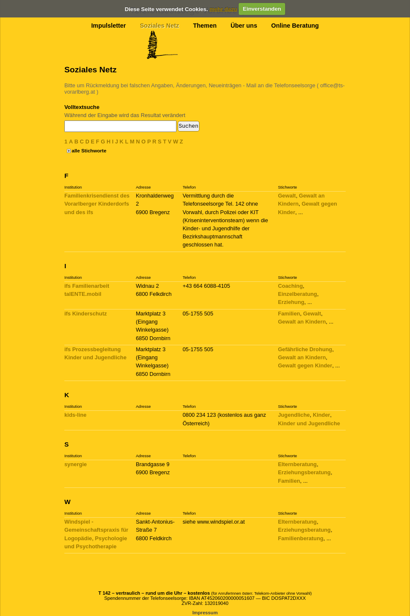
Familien (289, 313)
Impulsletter (108, 25)
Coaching (290, 286)
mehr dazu (223, 9)
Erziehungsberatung (304, 472)
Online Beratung (295, 25)
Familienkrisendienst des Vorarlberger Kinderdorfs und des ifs (97, 203)
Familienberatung (300, 538)
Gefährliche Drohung (305, 349)
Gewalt (287, 195)
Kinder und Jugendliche (309, 423)
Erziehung (291, 302)
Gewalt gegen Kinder (305, 365)
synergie (75, 464)
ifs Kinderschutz (85, 313)
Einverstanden (262, 9)
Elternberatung (297, 464)
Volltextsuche (81, 107)
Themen (205, 25)
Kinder (321, 415)
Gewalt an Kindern (302, 321)
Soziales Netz (159, 25)
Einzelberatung (297, 294)
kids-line (75, 415)
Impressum (205, 612)
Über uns (244, 25)
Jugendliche (294, 415)
